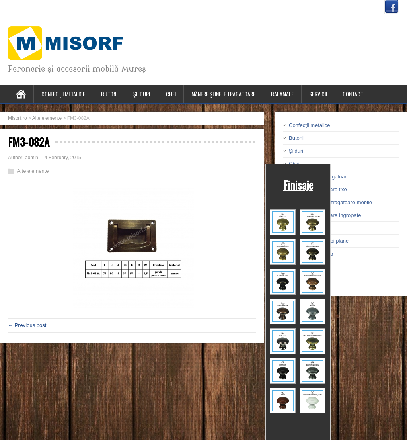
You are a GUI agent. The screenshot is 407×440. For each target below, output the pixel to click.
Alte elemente (47, 118)
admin (31, 157)
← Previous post (27, 325)
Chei (171, 94)
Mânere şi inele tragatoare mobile (333, 202)
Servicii (318, 94)
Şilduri (141, 94)
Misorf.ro (17, 118)
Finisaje (298, 185)
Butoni (109, 94)
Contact (353, 94)
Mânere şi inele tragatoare (223, 94)
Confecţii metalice (63, 94)
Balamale (282, 94)
